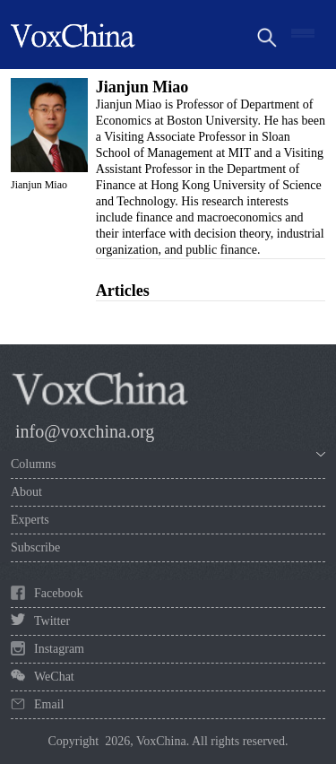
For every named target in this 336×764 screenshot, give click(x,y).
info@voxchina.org (84, 431)
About (26, 492)
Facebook (58, 593)
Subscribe (35, 547)
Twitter (52, 621)
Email (49, 704)
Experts (30, 519)
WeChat (54, 676)
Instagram (59, 648)
